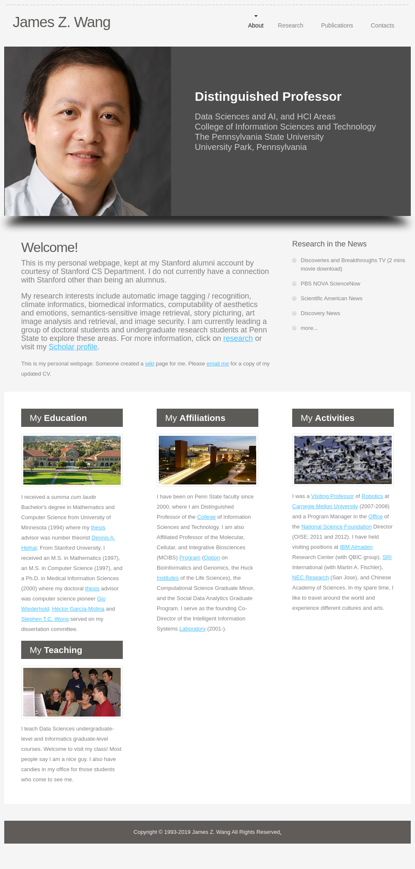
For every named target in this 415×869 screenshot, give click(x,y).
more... (309, 328)
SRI (387, 557)
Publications (337, 25)
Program (189, 557)
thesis (98, 527)
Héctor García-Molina (78, 609)
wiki (150, 363)
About (256, 25)
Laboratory (192, 628)
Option (212, 557)
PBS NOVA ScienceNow (330, 283)
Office (375, 516)
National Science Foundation (337, 526)
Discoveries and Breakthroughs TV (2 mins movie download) (353, 264)
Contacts (382, 25)
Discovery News (320, 313)
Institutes (168, 578)
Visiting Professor (332, 496)
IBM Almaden (356, 547)
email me (218, 363)
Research (290, 25)
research (238, 338)
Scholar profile (73, 347)
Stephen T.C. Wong (45, 619)
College (206, 517)
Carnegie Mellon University (325, 506)
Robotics (372, 496)
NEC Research (310, 577)
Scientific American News (331, 298)
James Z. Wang (62, 22)
